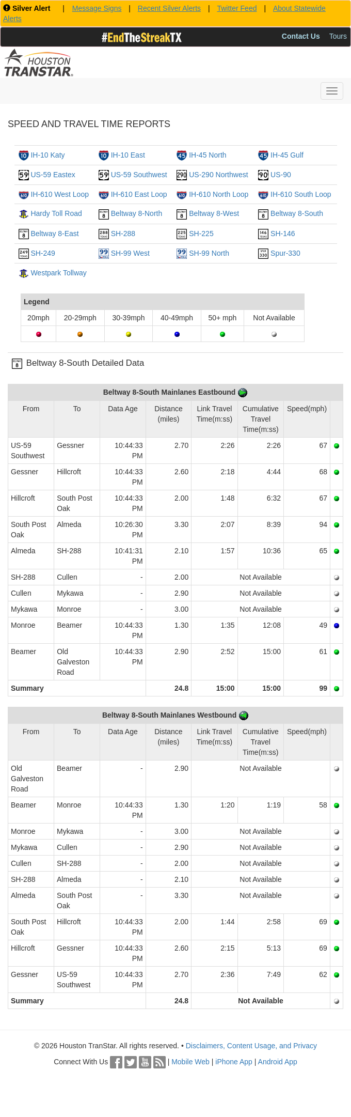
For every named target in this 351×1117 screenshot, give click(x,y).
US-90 (280, 174)
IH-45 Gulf (287, 155)
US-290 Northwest (218, 174)
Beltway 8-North (137, 213)
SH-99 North (209, 253)
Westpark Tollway (58, 273)
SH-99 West (130, 253)
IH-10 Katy (47, 155)
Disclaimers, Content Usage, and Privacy (251, 1046)
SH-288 (123, 233)
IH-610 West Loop (59, 194)
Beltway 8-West (214, 213)
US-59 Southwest (139, 174)
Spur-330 (285, 253)
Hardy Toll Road (56, 213)
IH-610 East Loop (139, 194)
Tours (338, 36)
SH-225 (201, 233)
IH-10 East (128, 155)
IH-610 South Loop (300, 194)
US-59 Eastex (52, 174)
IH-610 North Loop (218, 194)
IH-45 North (207, 155)
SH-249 (42, 253)
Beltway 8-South (296, 213)
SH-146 (282, 233)
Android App (277, 1062)
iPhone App (233, 1062)
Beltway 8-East (54, 233)
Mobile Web (190, 1062)
